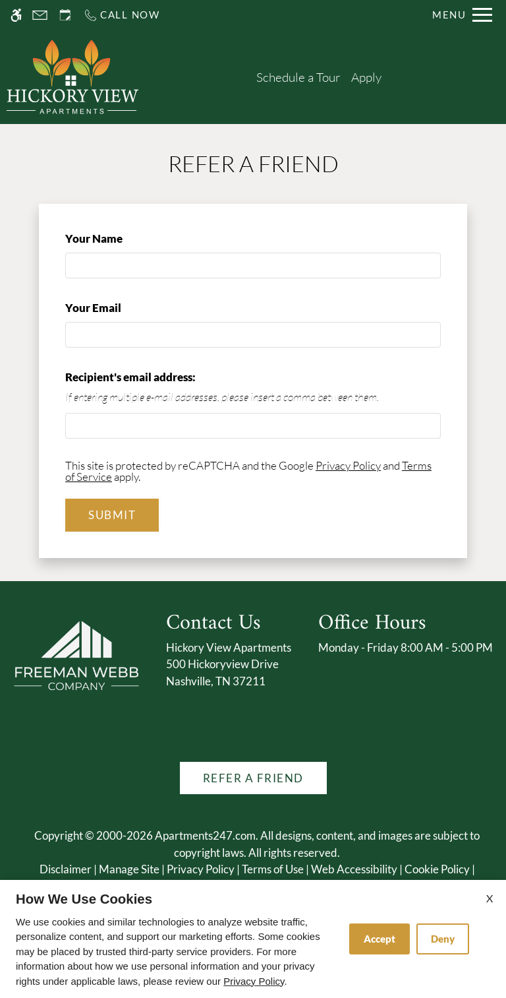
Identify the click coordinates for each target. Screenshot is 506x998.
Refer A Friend (253, 778)
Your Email (115, 308)
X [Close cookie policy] (489, 898)
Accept (379, 939)
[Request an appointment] (65, 14)
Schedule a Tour (298, 77)
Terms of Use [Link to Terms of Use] (273, 869)
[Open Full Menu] (462, 14)
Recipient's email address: (130, 377)
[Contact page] (40, 14)
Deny (443, 939)
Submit (112, 515)
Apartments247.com (205, 835)
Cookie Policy (437, 869)
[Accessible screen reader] (16, 14)
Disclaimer (66, 869)
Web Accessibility (354, 869)
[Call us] (121, 14)
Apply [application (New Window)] (366, 77)
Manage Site (129, 869)
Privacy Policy (348, 465)
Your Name (116, 238)
